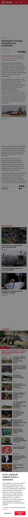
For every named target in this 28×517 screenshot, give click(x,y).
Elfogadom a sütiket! (20, 513)
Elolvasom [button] (5, 509)
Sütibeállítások (7, 513)
